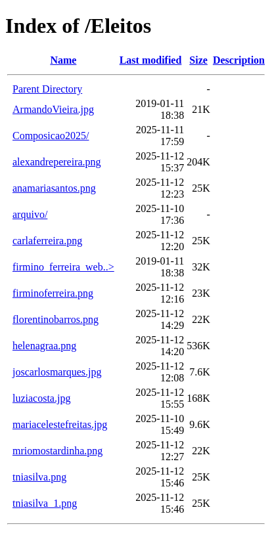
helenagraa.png (44, 345)
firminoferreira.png (52, 293)
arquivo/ (29, 214)
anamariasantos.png (54, 188)
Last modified (151, 60)
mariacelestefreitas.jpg (59, 424)
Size (198, 60)
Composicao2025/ (50, 135)
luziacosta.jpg (41, 398)
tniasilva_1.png (44, 503)
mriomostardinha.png (57, 450)
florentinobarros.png (55, 319)
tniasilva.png (39, 477)
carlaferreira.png (47, 240)
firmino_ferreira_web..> (63, 266)
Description (239, 60)
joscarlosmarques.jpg (57, 371)
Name (63, 60)
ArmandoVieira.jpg (53, 109)
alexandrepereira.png (56, 161)
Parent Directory (47, 89)
